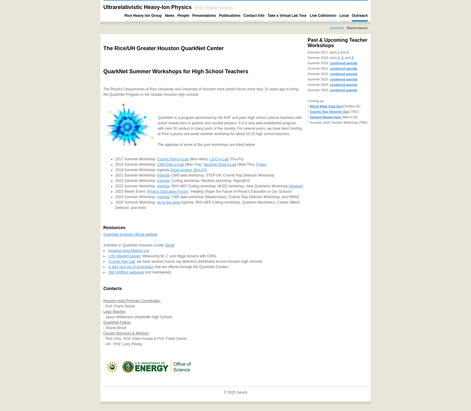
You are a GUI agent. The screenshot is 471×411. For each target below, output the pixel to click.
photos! (296, 186)
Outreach (360, 16)
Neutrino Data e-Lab (220, 164)
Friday (261, 164)
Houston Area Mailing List (128, 251)
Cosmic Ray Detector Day (329, 111)
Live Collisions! (323, 16)
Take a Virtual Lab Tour (287, 16)
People (183, 16)
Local (344, 16)
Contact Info (254, 16)
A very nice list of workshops (131, 267)
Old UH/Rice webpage (126, 272)
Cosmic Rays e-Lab (173, 159)
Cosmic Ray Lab (121, 261)
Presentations (204, 16)
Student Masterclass (325, 117)
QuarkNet (337, 28)
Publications (229, 16)
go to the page (169, 202)
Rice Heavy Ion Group (143, 16)
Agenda (163, 175)
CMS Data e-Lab (170, 164)
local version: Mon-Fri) (189, 170)
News (169, 16)
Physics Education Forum (167, 191)
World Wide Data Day (326, 106)
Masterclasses (357, 28)
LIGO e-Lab (219, 159)
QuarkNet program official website (130, 234)
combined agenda (343, 63)
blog (169, 245)
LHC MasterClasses (124, 256)
